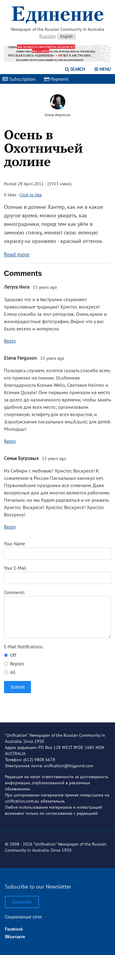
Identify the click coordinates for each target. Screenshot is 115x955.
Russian (47, 36)
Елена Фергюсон (58, 114)
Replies (14, 664)
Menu (102, 69)
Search (75, 69)
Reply (10, 341)
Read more (16, 254)
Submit (17, 687)
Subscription (19, 79)
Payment (56, 79)
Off (10, 655)
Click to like (31, 195)
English (66, 36)
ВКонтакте (15, 936)
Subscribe (22, 901)
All (9, 672)
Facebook (14, 929)
